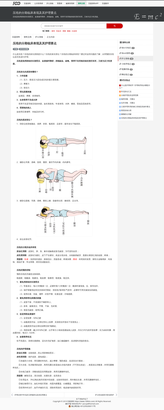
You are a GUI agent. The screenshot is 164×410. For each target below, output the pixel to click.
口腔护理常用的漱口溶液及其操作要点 (135, 106)
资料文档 (81, 3)
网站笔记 (125, 74)
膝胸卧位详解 (126, 114)
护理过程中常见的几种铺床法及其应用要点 (31, 395)
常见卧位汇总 (126, 91)
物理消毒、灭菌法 (128, 99)
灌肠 (64, 31)
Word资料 (125, 53)
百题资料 (27, 3)
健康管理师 (70, 3)
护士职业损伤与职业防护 (104, 395)
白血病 (74, 31)
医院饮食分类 (126, 110)
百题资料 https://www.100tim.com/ (81, 401)
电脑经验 (125, 69)
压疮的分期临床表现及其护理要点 (134, 118)
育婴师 (59, 3)
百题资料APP (93, 3)
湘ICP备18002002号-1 (73, 404)
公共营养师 (38, 3)
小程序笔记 (126, 64)
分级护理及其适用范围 (129, 95)
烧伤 (53, 31)
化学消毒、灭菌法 (128, 103)
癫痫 (69, 31)
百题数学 (105, 3)
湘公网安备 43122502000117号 (82, 406)
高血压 (58, 31)
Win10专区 (126, 47)
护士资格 (50, 3)
